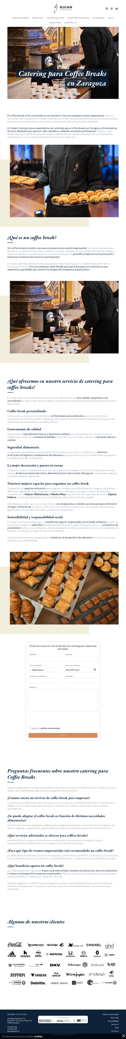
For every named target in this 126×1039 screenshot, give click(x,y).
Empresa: (69, 654)
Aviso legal (114, 1018)
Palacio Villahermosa (36, 506)
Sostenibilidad (113, 1021)
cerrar (123, 1036)
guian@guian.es (13, 1031)
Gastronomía (20, 20)
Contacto (70, 25)
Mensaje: (33, 687)
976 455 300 (12, 1027)
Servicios (37, 20)
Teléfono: (69, 676)
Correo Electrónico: (38, 676)
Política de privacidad (110, 1014)
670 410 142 (12, 1029)
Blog (111, 20)
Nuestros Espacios (78, 20)
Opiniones (99, 20)
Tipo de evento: (36, 665)
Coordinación (55, 20)
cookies (38, 1036)
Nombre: (33, 654)
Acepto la (46, 728)
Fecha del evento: (72, 665)
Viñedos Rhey (58, 506)
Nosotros (55, 25)
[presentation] (47, 718)
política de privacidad (50, 728)
